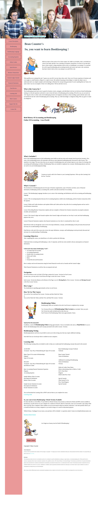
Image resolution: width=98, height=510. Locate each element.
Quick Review (13, 67)
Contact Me (13, 109)
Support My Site (13, 104)
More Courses (13, 98)
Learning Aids (13, 93)
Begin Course (31, 440)
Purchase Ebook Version (30, 414)
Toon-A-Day (32, 453)
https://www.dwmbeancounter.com (34, 36)
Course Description (13, 41)
